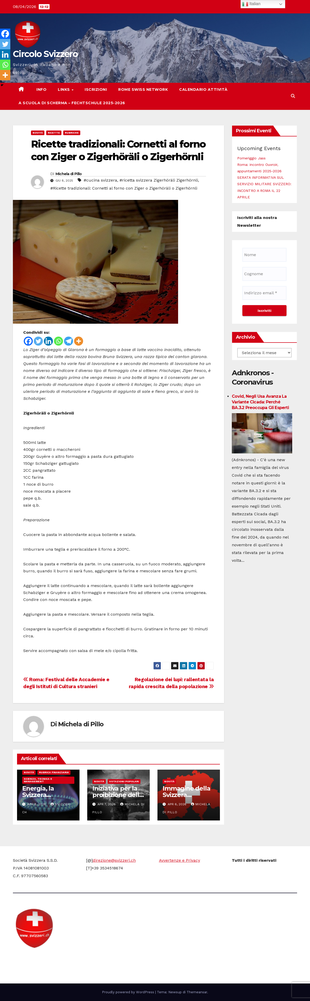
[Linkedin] (48, 341)
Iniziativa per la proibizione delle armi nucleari (117, 795)
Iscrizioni (96, 89)
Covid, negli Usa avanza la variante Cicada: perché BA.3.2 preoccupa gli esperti (260, 402)
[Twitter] (38, 341)
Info (41, 89)
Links (64, 89)
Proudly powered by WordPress (128, 992)
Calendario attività (203, 89)
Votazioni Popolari (124, 781)
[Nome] (264, 255)
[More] (78, 341)
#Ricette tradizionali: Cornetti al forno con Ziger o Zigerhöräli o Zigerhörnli (123, 188)
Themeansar (197, 992)
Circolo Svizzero (45, 53)
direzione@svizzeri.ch (114, 860)
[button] (293, 96)
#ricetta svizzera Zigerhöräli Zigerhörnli (159, 180)
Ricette (54, 132)
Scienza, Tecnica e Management (38, 780)
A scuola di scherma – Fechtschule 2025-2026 (72, 103)
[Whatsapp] (58, 341)
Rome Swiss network (143, 89)
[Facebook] (28, 341)
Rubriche (72, 132)
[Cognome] (264, 274)
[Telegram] (68, 341)
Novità (38, 132)
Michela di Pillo (68, 174)
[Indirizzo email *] (264, 293)
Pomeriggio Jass (251, 158)
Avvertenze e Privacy (179, 860)
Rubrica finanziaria (54, 772)
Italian (251, 4)
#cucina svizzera (100, 180)
